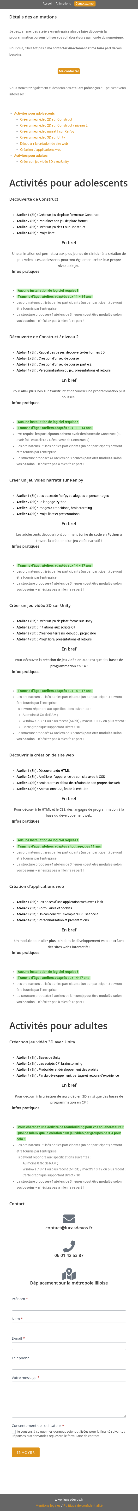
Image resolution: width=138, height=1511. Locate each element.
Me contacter (69, 71)
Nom (17, 1318)
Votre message (25, 1377)
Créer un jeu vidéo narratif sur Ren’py (47, 131)
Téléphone (21, 1357)
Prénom (20, 1298)
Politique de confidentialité (82, 1505)
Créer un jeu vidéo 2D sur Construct (46, 119)
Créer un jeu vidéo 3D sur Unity (42, 137)
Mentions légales (48, 1505)
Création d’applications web (40, 149)
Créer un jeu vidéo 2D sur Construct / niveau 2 (54, 125)
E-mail (18, 1338)
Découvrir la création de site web (44, 143)
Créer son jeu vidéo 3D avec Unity (44, 161)
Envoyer (26, 1452)
